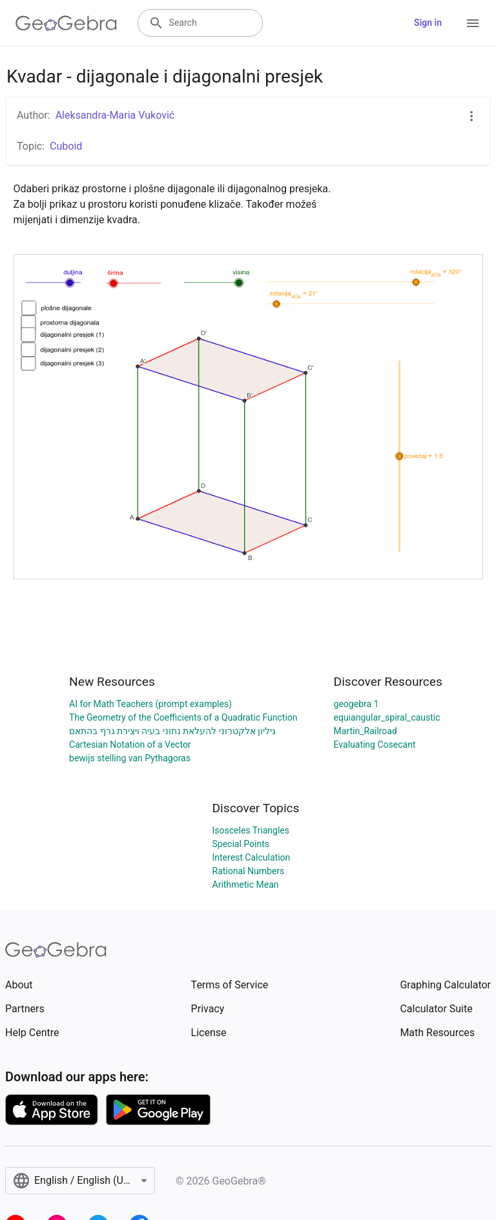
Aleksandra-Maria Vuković (115, 115)
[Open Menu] (472, 23)
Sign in (428, 22)
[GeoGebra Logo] (66, 23)
